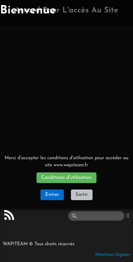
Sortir (82, 194)
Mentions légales (112, 254)
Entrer (52, 194)
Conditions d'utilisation (66, 177)
